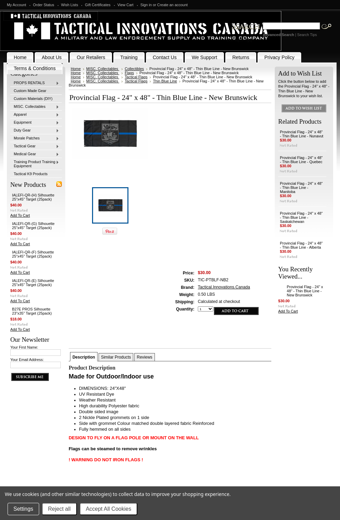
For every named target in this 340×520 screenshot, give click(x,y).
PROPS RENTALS (34, 83)
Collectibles (134, 69)
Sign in (146, 5)
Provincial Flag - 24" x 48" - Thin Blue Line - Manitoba (301, 187)
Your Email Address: (27, 360)
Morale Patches (34, 138)
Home (76, 69)
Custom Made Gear (30, 91)
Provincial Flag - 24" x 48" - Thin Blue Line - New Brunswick (305, 291)
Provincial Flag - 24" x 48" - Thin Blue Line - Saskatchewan (301, 217)
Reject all (59, 509)
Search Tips (307, 35)
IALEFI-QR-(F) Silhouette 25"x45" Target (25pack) (33, 254)
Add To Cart (20, 215)
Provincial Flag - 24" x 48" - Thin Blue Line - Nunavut (301, 134)
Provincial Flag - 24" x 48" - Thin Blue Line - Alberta (301, 245)
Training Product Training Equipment (34, 164)
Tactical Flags (136, 77)
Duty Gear (34, 130)
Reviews (144, 357)
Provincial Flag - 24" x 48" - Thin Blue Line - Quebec (301, 160)
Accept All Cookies (109, 509)
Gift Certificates (97, 5)
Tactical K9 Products (31, 174)
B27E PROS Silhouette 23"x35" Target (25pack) (32, 311)
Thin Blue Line (165, 81)
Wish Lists (69, 5)
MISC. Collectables (34, 106)
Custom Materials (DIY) (33, 99)
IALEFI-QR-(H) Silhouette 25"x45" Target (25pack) (33, 197)
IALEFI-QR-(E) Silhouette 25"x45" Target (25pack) (33, 283)
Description (83, 357)
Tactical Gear (34, 146)
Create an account (172, 5)
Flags (129, 73)
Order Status (43, 5)
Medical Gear (34, 154)
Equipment (34, 122)
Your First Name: (24, 347)
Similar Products (116, 357)
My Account (16, 5)
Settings (23, 509)
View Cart (125, 5)
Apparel (34, 114)
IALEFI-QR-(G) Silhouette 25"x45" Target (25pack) (33, 226)
